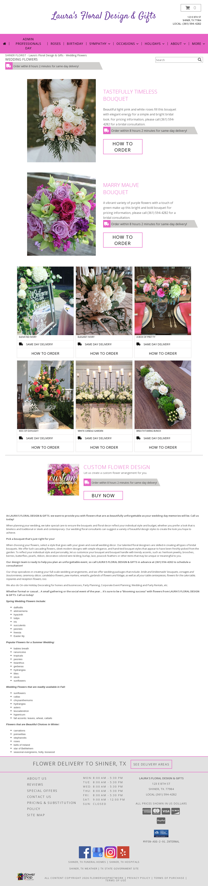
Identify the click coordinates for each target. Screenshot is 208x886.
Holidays (155, 44)
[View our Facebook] (85, 857)
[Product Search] (176, 60)
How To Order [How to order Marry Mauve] (123, 240)
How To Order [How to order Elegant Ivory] (104, 353)
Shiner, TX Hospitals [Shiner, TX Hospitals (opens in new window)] (124, 861)
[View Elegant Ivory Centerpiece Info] (104, 301)
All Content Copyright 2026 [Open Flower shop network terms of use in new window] (67, 877)
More (199, 44)
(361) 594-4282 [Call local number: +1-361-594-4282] (191, 23)
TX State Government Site (120, 868)
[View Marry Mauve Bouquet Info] (64, 214)
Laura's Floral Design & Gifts (104, 16)
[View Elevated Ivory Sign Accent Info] (45, 301)
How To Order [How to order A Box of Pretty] (163, 353)
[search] (200, 60)
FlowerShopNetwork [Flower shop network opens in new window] (107, 877)
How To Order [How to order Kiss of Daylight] (45, 447)
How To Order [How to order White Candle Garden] (104, 447)
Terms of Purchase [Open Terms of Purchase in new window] (169, 877)
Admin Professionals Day (28, 43)
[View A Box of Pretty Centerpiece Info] (163, 301)
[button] (191, 7)
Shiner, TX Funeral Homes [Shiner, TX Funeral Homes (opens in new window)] (87, 861)
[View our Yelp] (123, 857)
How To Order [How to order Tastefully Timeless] (123, 146)
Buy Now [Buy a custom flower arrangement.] (103, 495)
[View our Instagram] (110, 857)
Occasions (128, 44)
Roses (56, 44)
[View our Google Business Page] (98, 857)
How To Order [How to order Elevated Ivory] (45, 353)
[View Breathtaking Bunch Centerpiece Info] (163, 395)
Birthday (75, 44)
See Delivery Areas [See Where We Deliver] (151, 764)
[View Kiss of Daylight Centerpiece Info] (45, 395)
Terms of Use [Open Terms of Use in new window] (115, 880)
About (179, 44)
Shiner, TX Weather (83, 868)
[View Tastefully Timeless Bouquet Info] (64, 121)
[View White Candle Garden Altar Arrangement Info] (104, 395)
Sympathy (100, 44)
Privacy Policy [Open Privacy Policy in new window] (138, 877)
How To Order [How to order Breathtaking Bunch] (163, 447)
